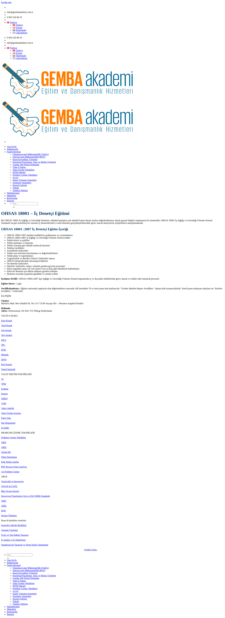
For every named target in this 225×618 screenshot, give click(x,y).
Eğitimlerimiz (13, 193)
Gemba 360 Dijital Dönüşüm (26, 164)
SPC (3, 345)
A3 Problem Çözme (10, 471)
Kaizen (4, 394)
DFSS (4, 359)
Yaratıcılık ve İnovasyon (12, 481)
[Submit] (14, 207)
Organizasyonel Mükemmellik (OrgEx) (31, 154)
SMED (4, 398)
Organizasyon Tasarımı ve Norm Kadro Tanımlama (24, 545)
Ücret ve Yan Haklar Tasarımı (14, 535)
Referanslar (12, 198)
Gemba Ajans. (90, 549)
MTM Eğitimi (19, 172)
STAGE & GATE (9, 486)
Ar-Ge (16, 177)
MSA (4, 340)
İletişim (10, 201)
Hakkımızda (12, 149)
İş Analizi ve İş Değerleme (13, 540)
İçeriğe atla (6, 2)
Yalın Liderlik (7, 408)
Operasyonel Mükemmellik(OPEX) (29, 157)
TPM (3, 384)
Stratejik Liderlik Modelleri (14, 525)
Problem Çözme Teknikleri (25, 175)
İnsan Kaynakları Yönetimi (25, 159)
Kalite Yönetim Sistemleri (25, 180)
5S (2, 379)
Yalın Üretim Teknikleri (24, 170)
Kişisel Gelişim (20, 185)
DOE (3, 350)
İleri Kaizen (6, 364)
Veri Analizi (6, 335)
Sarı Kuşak (6, 330)
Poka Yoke (6, 418)
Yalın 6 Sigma (19, 167)
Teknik (16, 188)
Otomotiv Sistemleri (22, 182)
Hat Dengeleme (8, 423)
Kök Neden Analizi (10, 462)
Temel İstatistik (8, 369)
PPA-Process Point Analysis (14, 467)
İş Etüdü (5, 428)
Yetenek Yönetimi (9, 530)
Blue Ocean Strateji (10, 491)
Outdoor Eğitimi (20, 190)
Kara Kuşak (6, 320)
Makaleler (11, 195)
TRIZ (3, 442)
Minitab (5, 355)
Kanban (4, 389)
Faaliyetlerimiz (14, 152)
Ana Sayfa (12, 146)
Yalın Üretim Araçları (11, 413)
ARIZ (3, 447)
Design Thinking (9, 515)
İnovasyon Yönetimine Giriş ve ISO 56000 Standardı (25, 496)
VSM (3, 403)
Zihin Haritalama (9, 457)
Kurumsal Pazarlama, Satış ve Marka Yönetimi (34, 162)
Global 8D (6, 452)
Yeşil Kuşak (6, 325)
